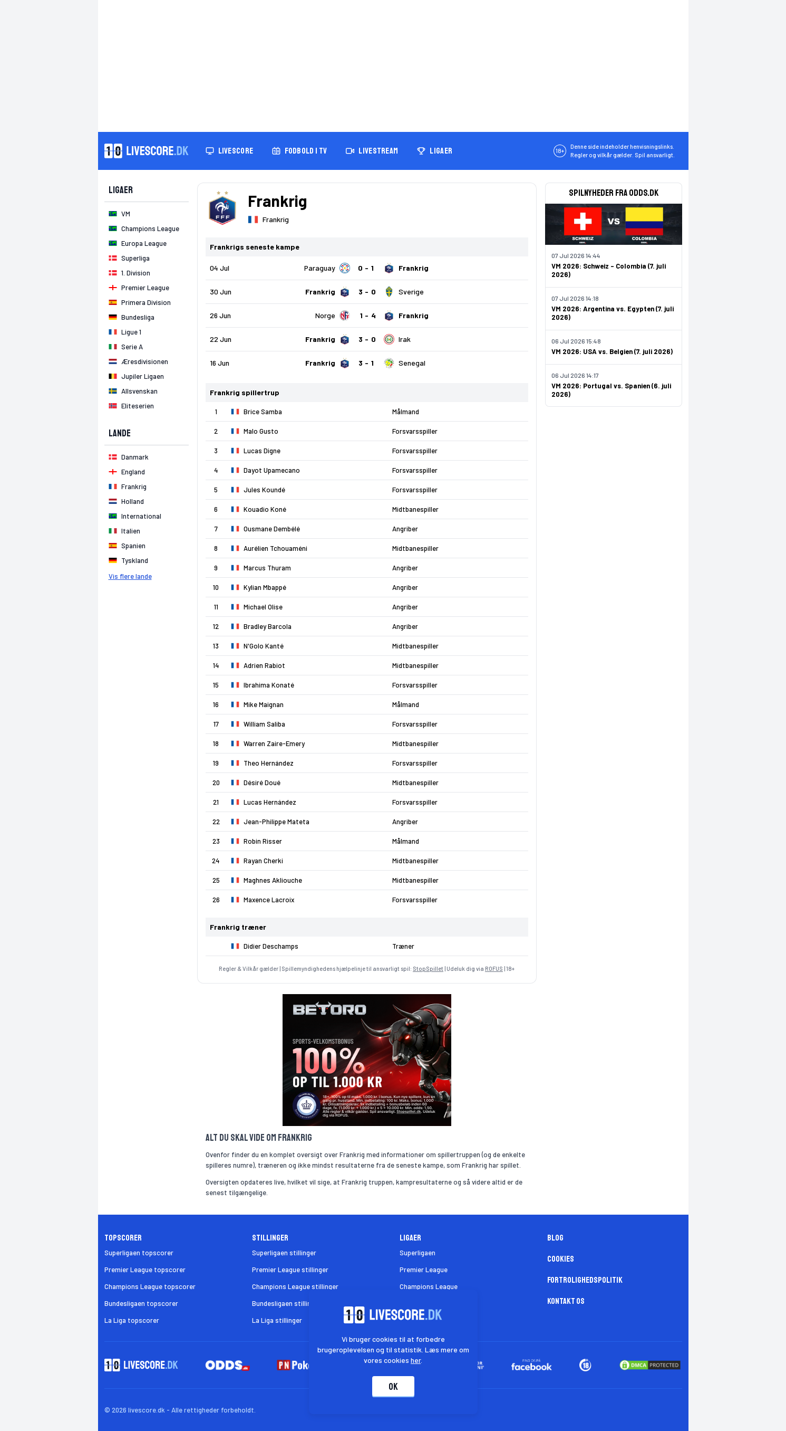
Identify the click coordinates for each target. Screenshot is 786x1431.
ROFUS (494, 968)
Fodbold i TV (299, 151)
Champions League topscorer (150, 1286)
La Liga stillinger (277, 1320)
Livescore (230, 151)
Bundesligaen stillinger (286, 1303)
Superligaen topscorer (138, 1252)
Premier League (424, 1269)
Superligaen (417, 1252)
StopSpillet (428, 968)
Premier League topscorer (145, 1269)
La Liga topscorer (131, 1320)
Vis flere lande (130, 576)
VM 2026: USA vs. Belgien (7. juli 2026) (612, 351)
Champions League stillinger (295, 1286)
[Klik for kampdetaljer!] (367, 268)
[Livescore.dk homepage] (146, 150)
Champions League (429, 1286)
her (416, 1360)
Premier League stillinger (290, 1269)
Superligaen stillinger (284, 1252)
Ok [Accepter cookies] (393, 1386)
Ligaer (434, 151)
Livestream (372, 151)
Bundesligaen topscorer (141, 1303)
